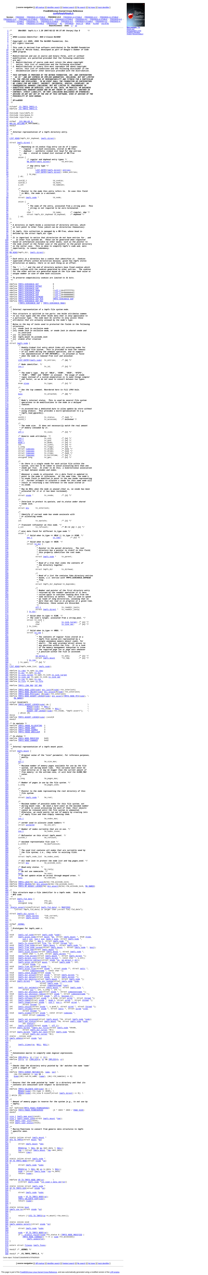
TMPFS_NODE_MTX (25, 694)
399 (6, 871)
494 (6, 1072)
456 (6, 992)
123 (6, 288)
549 (6, 1188)
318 (6, 700)
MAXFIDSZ (66, 907)
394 (6, 861)
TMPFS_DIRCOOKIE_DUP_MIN (30, 299)
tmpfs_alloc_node (27, 937)
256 (6, 569)
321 (6, 707)
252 (6, 561)
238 (6, 531)
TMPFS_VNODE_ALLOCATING (30, 726)
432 (6, 941)
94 (7, 227)
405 (6, 884)
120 (6, 282)
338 (6, 743)
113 (6, 267)
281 (6, 622)
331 (6, 728)
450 (6, 979)
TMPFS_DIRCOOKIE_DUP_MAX (30, 301)
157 (6, 360)
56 (7, 147)
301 (6, 664)
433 (6, 943)
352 (6, 772)
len (53, 1072)
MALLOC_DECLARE (17, 124)
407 (6, 888)
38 (7, 109)
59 (7, 153)
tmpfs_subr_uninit (24, 1123)
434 (6, 945)
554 (6, 1199)
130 (6, 303)
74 (7, 185)
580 (6, 1254)
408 (6, 890)
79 (7, 195)
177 (6, 403)
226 (6, 506)
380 (6, 831)
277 (6, 614)
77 (7, 191)
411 (6, 897)
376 (6, 823)
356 (6, 781)
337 (6, 741)
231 (6, 517)
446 (6, 971)
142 (6, 329)
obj (76, 960)
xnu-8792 (105, 23)
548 (6, 1186)
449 (6, 977)
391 (6, 855)
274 (6, 607)
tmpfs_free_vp (25, 967)
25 (7, 81)
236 (6, 527)
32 (7, 96)
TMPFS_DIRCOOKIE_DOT (28, 284)
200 (6, 451)
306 (6, 675)
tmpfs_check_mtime (27, 973)
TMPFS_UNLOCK (24, 884)
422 (6, 920)
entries (66, 170)
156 (6, 358)
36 (7, 105)
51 (7, 136)
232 (6, 519)
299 (6, 660)
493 (6, 1070)
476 (6, 1034)
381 (6, 833)
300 (6, 662)
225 (6, 504)
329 (6, 724)
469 (6, 1019)
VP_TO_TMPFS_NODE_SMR (29, 1180)
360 (6, 789)
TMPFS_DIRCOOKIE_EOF (28, 288)
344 (6, 755)
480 (6, 1043)
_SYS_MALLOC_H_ (25, 122)
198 (6, 447)
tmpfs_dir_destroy (27, 979)
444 (6, 967)
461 (6, 1002)
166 (6, 379)
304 (6, 671)
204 (6, 460)
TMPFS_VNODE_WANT (27, 728)
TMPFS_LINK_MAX (25, 686)
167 (6, 381)
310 (6, 683)
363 (6, 795)
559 (6, 1209)
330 (6, 726)
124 (6, 291)
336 (6, 738)
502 (6, 1089)
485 (6, 1053)
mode (56, 939)
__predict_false (31, 1235)
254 (6, 565)
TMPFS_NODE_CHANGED (28, 741)
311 (6, 686)
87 (7, 212)
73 (7, 183)
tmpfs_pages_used (25, 1119)
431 (6, 939)
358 (6, 785)
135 (6, 314)
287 (6, 635)
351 (6, 770)
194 (6, 438)
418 (6, 912)
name (47, 1072)
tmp (59, 1119)
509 (6, 1104)
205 (6, 462)
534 (6, 1157)
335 (6, 736)
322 (6, 709)
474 (6, 1030)
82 (7, 202)
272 (6, 603)
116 (6, 274)
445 (6, 969)
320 (6, 705)
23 (7, 77)
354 (6, 776)
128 (6, 299)
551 (6, 1193)
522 (6, 1131)
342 (6, 751)
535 (6, 1159)
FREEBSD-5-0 (101, 21)
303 (6, 669)
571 (6, 1235)
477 (6, 1036)
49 (7, 132)
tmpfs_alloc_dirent (28, 952)
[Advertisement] (136, 82)
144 (6, 333)
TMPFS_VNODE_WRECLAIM (29, 732)
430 (6, 937)
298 (6, 658)
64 (7, 164)
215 (6, 483)
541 (6, 1171)
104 (6, 248)
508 (6, 1102)
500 (6, 1085)
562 (6, 1216)
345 (6, 757)
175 (6, 398)
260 (6, 578)
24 (7, 79)
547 (6, 1184)
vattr (82, 969)
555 (6, 1201)
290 (6, 641)
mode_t (21, 443)
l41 (61, 23)
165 (6, 377)
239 (6, 533)
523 (6, 1133)
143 (6, 331)
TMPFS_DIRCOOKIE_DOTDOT (30, 286)
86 (7, 210)
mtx (27, 508)
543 (6, 1176)
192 (6, 434)
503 (6, 1091)
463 (6, 1007)
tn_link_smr (67, 624)
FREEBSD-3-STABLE (35, 23)
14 (7, 58)
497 (6, 1078)
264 (6, 586)
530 (6, 1148)
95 (7, 229)
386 (6, 844)
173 (6, 394)
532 (6, 1152)
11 (7, 52)
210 (6, 472)
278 (6, 616)
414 (6, 903)
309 (6, 681)
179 (6, 407)
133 (6, 310)
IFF (20, 1059)
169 (6, 386)
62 (7, 160)
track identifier (103, 7)
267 (6, 593)
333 (6, 732)
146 (6, 337)
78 (7, 193)
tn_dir (37, 544)
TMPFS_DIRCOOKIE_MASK (29, 291)
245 (6, 546)
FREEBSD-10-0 (46, 19)
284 (6, 629)
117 (6, 276)
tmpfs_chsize (24, 1007)
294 (6, 650)
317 (6, 698)
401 (6, 876)
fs (58, 13)
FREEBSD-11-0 (9, 19)
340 (6, 747)
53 (7, 141)
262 (6, 582)
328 (6, 721)
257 (6, 572)
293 (6, 648)
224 (6, 502)
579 (6, 1252)
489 (6, 1062)
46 (7, 126)
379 (6, 829)
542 (6, 1174)
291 (6, 643)
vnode (28, 495)
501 (6, 1087)
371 (6, 812)
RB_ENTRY (31, 162)
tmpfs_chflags (25, 998)
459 (6, 998)
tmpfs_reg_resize (27, 996)
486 (6, 1055)
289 (6, 639)
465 (6, 1011)
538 (6, 1165)
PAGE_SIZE (78, 1110)
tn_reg (37, 633)
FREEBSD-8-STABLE (98, 19)
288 (6, 637)
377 (6, 825)
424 (6, 924)
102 (6, 244)
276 (6, 612)
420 (6, 916)
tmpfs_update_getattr (20, 1224)
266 (6, 591)
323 (6, 711)
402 (6, 878)
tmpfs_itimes (24, 1013)
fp (49, 943)
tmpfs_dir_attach (27, 975)
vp (58, 960)
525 (6, 1138)
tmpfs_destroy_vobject (29, 960)
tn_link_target (69, 622)
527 (6, 1142)
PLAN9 (96, 23)
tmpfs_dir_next (39, 1032)
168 (6, 383)
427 (6, 931)
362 (6, 793)
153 (6, 352)
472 (6, 1026)
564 (6, 1220)
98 (7, 236)
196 (6, 443)
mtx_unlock (49, 692)
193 (6, 436)
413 (6, 901)
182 (6, 413)
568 (6, 1228)
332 (6, 730)
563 (6, 1218)
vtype (26, 383)
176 (6, 400)
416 (6, 907)
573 (6, 1239)
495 (6, 1074)
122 (6, 286)
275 (6, 610)
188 (6, 426)
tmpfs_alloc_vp (25, 962)
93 (7, 225)
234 (6, 523)
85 (7, 208)
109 (6, 259)
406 (6, 886)
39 (7, 111)
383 (6, 838)
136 (6, 316)
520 (6, 1127)
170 (6, 388)
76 (7, 189)
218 (6, 489)
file (44, 943)
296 (6, 654)
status (30, 1024)
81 (7, 200)
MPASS (29, 707)
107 (6, 255)
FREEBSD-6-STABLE (49, 21)
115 (6, 272)
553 (6, 1197)
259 (6, 576)
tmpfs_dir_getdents (28, 988)
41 (7, 115)
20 (7, 71)
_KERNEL (21, 924)
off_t (58, 291)
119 (6, 280)
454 (6, 988)
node (38, 690)
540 (6, 1169)
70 (7, 176)
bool (20, 394)
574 (6, 1241)
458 (6, 996)
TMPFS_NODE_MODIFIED (28, 738)
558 (6, 1207)
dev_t (29, 538)
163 (6, 373)
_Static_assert (17, 907)
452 (6, 983)
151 (6, 348)
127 (6, 297)
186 (6, 422)
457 (6, 994)
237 (6, 529)
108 (6, 257)
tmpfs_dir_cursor (25, 914)
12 (7, 54)
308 (6, 679)
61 (7, 157)
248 (6, 552)
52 (7, 138)
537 (6, 1163)
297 (6, 656)
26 (7, 84)
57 (7, 149)
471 (6, 1024)
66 (7, 168)
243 (6, 542)
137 (6, 318)
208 (6, 468)
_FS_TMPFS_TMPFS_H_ (28, 107)
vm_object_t (41, 656)
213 (6, 479)
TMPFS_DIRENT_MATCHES (29, 1072)
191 (6, 432)
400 (6, 874)
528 (6, 1144)
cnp (65, 986)
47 (7, 128)
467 (6, 1015)
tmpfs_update (15, 1038)
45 (7, 124)
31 (7, 94)
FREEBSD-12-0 (91, 17)
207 (6, 466)
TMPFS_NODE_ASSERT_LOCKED (31, 696)
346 (6, 760)
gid (42, 939)
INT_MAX (38, 686)
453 (6, 986)
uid (30, 939)
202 (6, 455)
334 (6, 734)
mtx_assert (57, 696)
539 (6, 1167)
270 (6, 599)
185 (6, 419)
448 (6, 975)
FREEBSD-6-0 (67, 21)
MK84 (88, 23)
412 (6, 899)
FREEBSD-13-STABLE (36, 17)
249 (6, 555)
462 (6, 1005)
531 (6, 1150)
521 (6, 1129)
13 (7, 56)
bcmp (16, 1076)
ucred (69, 998)
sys (54, 13)
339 (6, 745)
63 (7, 162)
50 (7, 134)
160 (6, 367)
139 (6, 322)
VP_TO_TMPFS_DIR (17, 1188)
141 (6, 326)
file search (81, 7)
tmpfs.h (70, 13)
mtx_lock (46, 690)
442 (6, 962)
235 (6, 525)
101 (6, 242)
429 (6, 935)
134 (6, 312)
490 (6, 1064)
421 (6, 918)
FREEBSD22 (52, 23)
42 (7, 117)
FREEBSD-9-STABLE (64, 19)
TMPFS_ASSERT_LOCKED (28, 705)
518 (6, 1123)
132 (6, 307)
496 (6, 1076)
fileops (28, 1245)
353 (6, 774)
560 (6, 1212)
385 (6, 842)
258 (6, 574)
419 (6, 914)
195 (6, 441)
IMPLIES (22, 1057)
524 (6, 1136)
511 (6, 1108)
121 (6, 284)
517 (6, 1121)
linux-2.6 (79, 23)
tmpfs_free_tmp (25, 950)
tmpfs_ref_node (25, 935)
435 (6, 948)
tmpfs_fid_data (24, 899)
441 (6, 960)
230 (6, 514)
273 (6, 605)
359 (6, 787)
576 (6, 1245)
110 (6, 261)
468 (6, 1017)
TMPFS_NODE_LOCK (26, 690)
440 (6, 958)
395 (6, 863)
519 (6, 1125)
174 (6, 396)
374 (6, 819)
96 (7, 231)
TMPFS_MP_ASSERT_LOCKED (30, 886)
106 (6, 253)
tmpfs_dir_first (40, 1028)
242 (6, 540)
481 (6, 1045)
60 (7, 155)
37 (7, 107)
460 (6, 1000)
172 (6, 392)
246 (6, 548)
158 (6, 362)
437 (6, 952)
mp (53, 937)
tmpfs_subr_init (23, 1121)
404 (6, 882)
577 (6, 1247)
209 (6, 470)
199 (6, 449)
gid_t (21, 441)
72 (7, 181)
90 (7, 219)
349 (6, 766)
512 (6, 1110)
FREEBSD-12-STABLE (72, 17)
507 (6, 1100)
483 (6, 1049)
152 (6, 350)
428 (6, 933)
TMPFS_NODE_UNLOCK (27, 692)
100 (6, 240)
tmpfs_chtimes (25, 1009)
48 (7, 130)
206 (6, 464)
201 (6, 453)
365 (6, 800)
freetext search (69, 7)
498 (6, 1081)
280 (6, 620)
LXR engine (114, 1272)
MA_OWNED (18, 698)
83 (7, 204)
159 (6, 364)
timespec (30, 449)
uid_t (21, 438)
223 (6, 500)
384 (6, 840)
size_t (12, 1117)
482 (6, 1047)
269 (6, 597)
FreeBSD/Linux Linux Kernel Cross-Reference (38, 1272)
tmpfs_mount (49, 658)
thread (64, 943)
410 (6, 895)
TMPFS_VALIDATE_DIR (28, 1089)
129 (6, 301)
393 (6, 859)
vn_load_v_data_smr (52, 1182)
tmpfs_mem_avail (25, 1117)
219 (6, 491)
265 (6, 588)
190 (6, 430)
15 (7, 60)
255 (6, 567)
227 (6, 508)
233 (6, 521)
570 (6, 1233)
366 (6, 802)
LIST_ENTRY (41, 170)
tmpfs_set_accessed (28, 1019)
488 (6, 1059)
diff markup (40, 7)
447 (6, 973)
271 (6, 601)
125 (6, 293)
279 (6, 618)
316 (6, 696)
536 (6, 1161)
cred (85, 1009)
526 (6, 1140)
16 (7, 62)
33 (7, 98)
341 (6, 749)
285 (6, 631)
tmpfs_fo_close (25, 943)
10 (76, 26)
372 (6, 814)
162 (6, 371)
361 (6, 791)
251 (6, 559)
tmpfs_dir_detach (27, 977)
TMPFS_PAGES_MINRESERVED (36, 1108)
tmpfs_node (31, 198)
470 (6, 1021)
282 (6, 624)
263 (6, 584)
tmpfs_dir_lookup (44, 981)
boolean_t (66, 996)
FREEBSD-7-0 (32, 21)
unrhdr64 (30, 825)
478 (6, 1038)
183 (6, 415)
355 (6, 779)
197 (6, 445)
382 (6, 836)
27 (7, 86)
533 (6, 1155)
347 (6, 762)
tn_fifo (22, 681)
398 (6, 869)
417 (6, 909)
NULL (46, 707)
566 (6, 1224)
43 (7, 119)
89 (7, 217)
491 (6, 1066)
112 (6, 265)
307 (6, 677)
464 (6, 1009)
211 (6, 474)
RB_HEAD (13, 253)
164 (6, 375)
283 (6, 626)
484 (6, 1051)
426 (6, 929)
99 (7, 238)
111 (6, 263)
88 (7, 215)
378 (6, 827)
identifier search (53, 7)
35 (7, 103)
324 (6, 713)
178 (6, 405)
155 (6, 356)
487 (6, 1057)
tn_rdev (56, 538)
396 (6, 865)
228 (6, 510)
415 (6, 905)
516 (6, 1119)
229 (6, 512)
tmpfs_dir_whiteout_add (30, 992)
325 (6, 715)
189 (6, 428)
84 (7, 206)
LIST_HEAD (14, 138)
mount (47, 937)
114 (6, 269)
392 (6, 857)
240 (6, 536)
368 (6, 806)
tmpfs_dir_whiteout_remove (31, 994)
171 (6, 390)
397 (6, 867)
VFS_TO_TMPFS (15, 1140)
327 (6, 719)
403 (6, 880)
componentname (37, 971)
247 (6, 550)
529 (6, 1146)
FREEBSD (20, 17)
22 (7, 75)
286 (6, 633)
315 (6, 694)
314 (6, 692)
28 (7, 88)
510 (6, 1106)
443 (6, 964)
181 (6, 411)
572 (6, 1237)
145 (6, 335)
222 (6, 498)
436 (6, 950)
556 (6, 1203)
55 (7, 145)
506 (6, 1097)
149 (6, 343)
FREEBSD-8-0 (116, 19)
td (70, 943)
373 (6, 817)
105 (6, 250)
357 (6, 783)
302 (6, 667)
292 (6, 645)
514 (6, 1114)
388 (6, 848)
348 (6, 764)
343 (6, 753)
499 (6, 1083)
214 (6, 481)
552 (6, 1195)
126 (6, 295)
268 (6, 595)
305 (6, 673)
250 (6, 557)
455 (6, 990)
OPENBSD (69, 23)
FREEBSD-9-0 (81, 19)
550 (6, 1190)
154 (6, 354)
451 (6, 981)
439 (6, 956)
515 (6, 1117)
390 (6, 852)
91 (7, 221)
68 (7, 172)
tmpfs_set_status (27, 1021)
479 (6, 1040)
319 (6, 702)
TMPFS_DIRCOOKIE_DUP (28, 295)
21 (7, 73)
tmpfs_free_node (26, 945)
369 (6, 808)
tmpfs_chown (24, 1002)
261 (6, 580)
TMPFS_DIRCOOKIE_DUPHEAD (30, 297)
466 (6, 1013)
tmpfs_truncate (25, 1026)
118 (6, 278)
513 (6, 1112)
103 (6, 246)
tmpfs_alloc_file (27, 969)
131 (6, 305)
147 (6, 339)
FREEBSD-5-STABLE (84, 21)
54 (7, 143)
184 (6, 417)
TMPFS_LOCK (23, 882)
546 (6, 1182)
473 (6, 1028)
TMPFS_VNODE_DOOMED (28, 730)
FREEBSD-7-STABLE (15, 21)
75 (7, 187)
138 (6, 320)
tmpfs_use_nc (15, 1209)
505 (6, 1095)
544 (6, 1178)
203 (6, 457)
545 (6, 1180)
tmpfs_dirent (47, 138)
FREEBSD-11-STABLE (109, 17)
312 (6, 688)
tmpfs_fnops (39, 1245)
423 (6, 922)
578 (6, 1250)
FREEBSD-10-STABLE (28, 19)
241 (6, 538)
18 (7, 67)
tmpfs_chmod (24, 1000)
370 (6, 810)
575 (6, 1243)
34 (7, 100)
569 (6, 1231)
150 (6, 345)
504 (6, 1093)
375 (6, 821)
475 (6, 1032)
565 (6, 1222)
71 (7, 179)
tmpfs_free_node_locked (30, 948)
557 (6, 1205)
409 (6, 893)
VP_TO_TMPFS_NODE (18, 1161)
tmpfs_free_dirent (27, 956)
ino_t (21, 367)
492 (6, 1068)
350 (6, 768)
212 (6, 476)
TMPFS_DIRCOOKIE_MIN (28, 293)
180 (6, 409)
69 (7, 174)
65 (7, 166)
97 (7, 234)
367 (6, 804)
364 (6, 798)
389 (6, 850)
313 (6, 690)
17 (7, 65)
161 (6, 369)
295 (6, 652)
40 (7, 113)
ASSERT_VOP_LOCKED (36, 711)
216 (6, 485)
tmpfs (62, 13)
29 (7, 90)
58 (7, 151)
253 (6, 563)
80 (7, 198)
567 (6, 1226)
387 (6, 846)
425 (6, 926)
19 (7, 69)
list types (91, 7)
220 (6, 493)
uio (31, 990)
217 (6, 487)
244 (6, 544)
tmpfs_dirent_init (27, 958)
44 (7, 122)
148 (6, 341)
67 (7, 170)
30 (7, 92)
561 (6, 1214)
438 (6, 954)
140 (6, 324)
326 (6, 717)
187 (6, 424)
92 (7, 223)
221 (6, 495)
